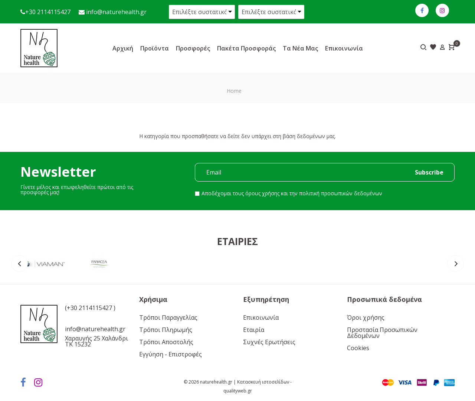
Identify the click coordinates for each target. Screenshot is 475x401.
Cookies (358, 348)
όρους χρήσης (262, 193)
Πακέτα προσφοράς (246, 48)
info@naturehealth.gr (116, 12)
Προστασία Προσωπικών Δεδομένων (382, 333)
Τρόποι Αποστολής (166, 342)
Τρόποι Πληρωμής (165, 330)
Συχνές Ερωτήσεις (269, 342)
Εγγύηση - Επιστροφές (170, 354)
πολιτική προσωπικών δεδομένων (340, 193)
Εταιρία (253, 330)
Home (234, 90)
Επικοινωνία (344, 48)
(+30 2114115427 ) (90, 308)
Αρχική (122, 48)
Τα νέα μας (300, 48)
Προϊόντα (154, 48)
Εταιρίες (237, 241)
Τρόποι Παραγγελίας (168, 317)
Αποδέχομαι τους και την (292, 193)
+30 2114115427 (48, 12)
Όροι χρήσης (365, 317)
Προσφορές (193, 48)
